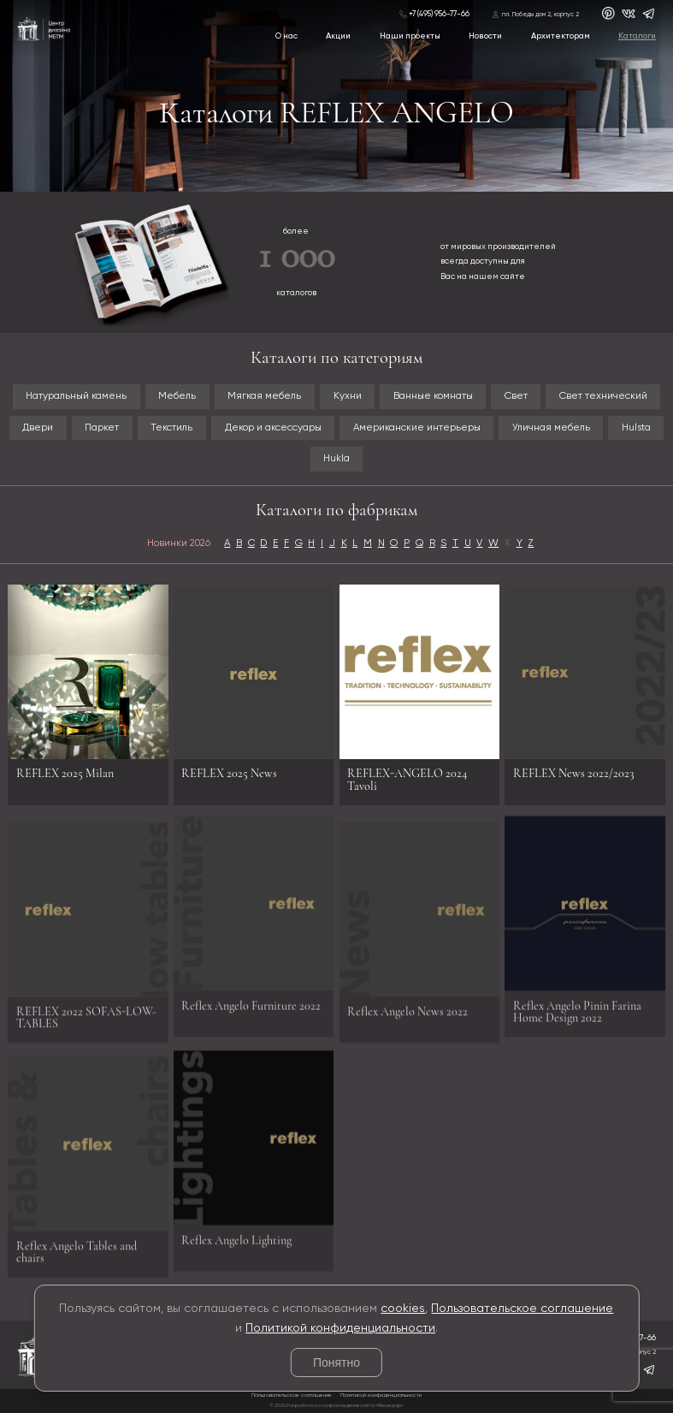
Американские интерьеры (417, 428)
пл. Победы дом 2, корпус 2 (540, 14)
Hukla (336, 459)
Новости (485, 36)
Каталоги (637, 36)
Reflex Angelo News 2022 (407, 1016)
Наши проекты (410, 36)
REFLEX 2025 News (229, 773)
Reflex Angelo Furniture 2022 (251, 1001)
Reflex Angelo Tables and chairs (76, 1257)
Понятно (336, 1362)
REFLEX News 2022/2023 (574, 773)
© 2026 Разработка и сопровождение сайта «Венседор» (336, 1406)
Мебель (177, 396)
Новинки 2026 (178, 543)
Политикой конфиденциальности (340, 1328)
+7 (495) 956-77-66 (439, 14)
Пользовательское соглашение (522, 1309)
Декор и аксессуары (273, 428)
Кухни (348, 396)
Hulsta (636, 428)
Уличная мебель (551, 428)
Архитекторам (560, 36)
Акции (338, 36)
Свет (516, 396)
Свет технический (603, 396)
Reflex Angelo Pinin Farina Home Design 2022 (577, 1007)
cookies (403, 1309)
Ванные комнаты (433, 396)
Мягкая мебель (264, 396)
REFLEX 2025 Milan (65, 773)
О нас (286, 36)
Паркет (102, 428)
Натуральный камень (76, 396)
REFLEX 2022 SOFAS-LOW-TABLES (86, 1022)
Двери (37, 428)
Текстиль (171, 428)
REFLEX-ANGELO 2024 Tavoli (407, 779)
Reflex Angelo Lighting (236, 1235)
